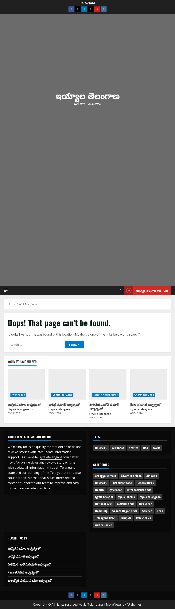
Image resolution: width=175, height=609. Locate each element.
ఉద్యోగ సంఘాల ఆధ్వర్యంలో (24, 404)
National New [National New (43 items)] (103, 504)
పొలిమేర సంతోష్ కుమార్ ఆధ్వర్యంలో (104, 406)
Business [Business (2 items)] (101, 448)
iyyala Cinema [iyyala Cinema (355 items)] (126, 497)
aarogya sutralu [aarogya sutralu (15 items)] (105, 476)
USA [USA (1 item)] (145, 448)
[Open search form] (120, 290)
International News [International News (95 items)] (139, 490)
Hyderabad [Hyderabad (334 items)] (115, 490)
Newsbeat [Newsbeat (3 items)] (117, 448)
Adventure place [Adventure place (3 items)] (131, 476)
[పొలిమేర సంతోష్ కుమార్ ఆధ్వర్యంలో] (107, 384)
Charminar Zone (62, 394)
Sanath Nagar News (105, 394)
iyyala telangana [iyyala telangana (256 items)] (150, 497)
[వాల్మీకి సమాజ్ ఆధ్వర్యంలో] (67, 384)
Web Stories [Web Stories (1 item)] (143, 518)
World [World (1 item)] (156, 448)
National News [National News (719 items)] (125, 504)
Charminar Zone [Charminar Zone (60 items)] (121, 483)
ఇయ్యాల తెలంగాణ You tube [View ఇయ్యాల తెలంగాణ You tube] (146, 290)
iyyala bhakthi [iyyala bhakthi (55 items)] (104, 497)
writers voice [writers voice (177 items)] (103, 525)
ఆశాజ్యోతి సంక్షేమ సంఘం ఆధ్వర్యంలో (30, 580)
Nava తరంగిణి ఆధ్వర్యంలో (145, 404)
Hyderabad (18, 394)
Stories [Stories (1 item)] (133, 448)
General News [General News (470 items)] (145, 483)
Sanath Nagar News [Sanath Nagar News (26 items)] (124, 511)
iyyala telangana (19, 409)
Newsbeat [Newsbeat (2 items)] (145, 504)
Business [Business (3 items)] (101, 483)
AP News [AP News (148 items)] (151, 476)
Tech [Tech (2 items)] (160, 511)
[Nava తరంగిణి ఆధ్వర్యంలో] (148, 384)
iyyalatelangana (51, 457)
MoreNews (114, 604)
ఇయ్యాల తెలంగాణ (87, 95)
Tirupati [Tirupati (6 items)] (125, 518)
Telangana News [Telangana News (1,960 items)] (105, 518)
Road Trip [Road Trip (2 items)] (101, 511)
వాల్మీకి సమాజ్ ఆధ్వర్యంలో (64, 404)
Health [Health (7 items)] (99, 490)
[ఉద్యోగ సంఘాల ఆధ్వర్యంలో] (26, 384)
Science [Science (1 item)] (147, 511)
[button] (6, 290)
